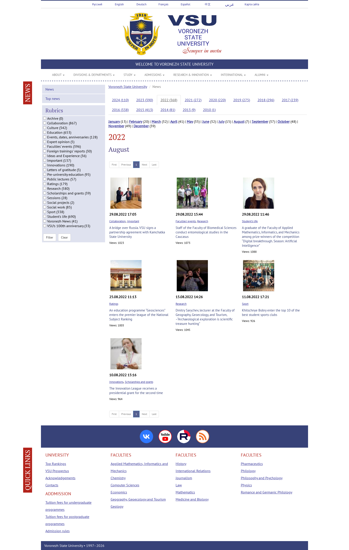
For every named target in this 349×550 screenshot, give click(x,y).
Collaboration (117, 221)
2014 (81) (167, 109)
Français (163, 4)
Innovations (116, 382)
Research (202, 221)
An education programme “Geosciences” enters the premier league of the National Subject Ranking (138, 314)
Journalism (184, 478)
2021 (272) (193, 100)
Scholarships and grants (139, 382)
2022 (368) (168, 100)
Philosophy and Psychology (261, 478)
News (49, 93)
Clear (64, 241)
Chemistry (118, 478)
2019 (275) (241, 100)
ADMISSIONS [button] (154, 75)
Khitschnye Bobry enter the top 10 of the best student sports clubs (271, 312)
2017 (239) (290, 100)
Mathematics (185, 492)
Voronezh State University (127, 86)
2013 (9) (189, 109)
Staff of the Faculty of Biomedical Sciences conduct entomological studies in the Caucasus (206, 232)
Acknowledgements (60, 478)
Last (154, 164)
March (156, 121)
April (173, 121)
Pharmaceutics (252, 463)
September (260, 121)
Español (185, 4)
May (190, 121)
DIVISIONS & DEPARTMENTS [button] (94, 75)
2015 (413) (144, 109)
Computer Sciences (125, 485)
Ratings (113, 304)
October (284, 121)
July (221, 121)
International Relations (193, 471)
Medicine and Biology (192, 499)
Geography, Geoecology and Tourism (138, 499)
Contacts (51, 485)
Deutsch (141, 4)
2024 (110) (120, 100)
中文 (208, 4)
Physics (246, 485)
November (116, 126)
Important (133, 221)
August (239, 121)
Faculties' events (186, 221)
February (135, 121)
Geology (117, 506)
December (141, 126)
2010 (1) (209, 109)
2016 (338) (120, 109)
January (114, 121)
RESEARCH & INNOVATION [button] (192, 75)
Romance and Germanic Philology (266, 492)
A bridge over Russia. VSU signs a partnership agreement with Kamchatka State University (137, 232)
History (181, 463)
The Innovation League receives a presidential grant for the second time (136, 390)
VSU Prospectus (57, 471)
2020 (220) (217, 100)
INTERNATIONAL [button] (233, 75)
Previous (126, 164)
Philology (248, 471)
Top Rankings (55, 463)
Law (179, 485)
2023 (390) (144, 100)
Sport (245, 304)
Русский (97, 4)
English (119, 4)
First (114, 164)
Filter (49, 241)
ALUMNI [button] (261, 75)
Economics (119, 492)
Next (144, 164)
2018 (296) (266, 100)
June (205, 121)
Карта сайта (252, 4)
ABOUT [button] (58, 75)
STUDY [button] (130, 75)
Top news (52, 102)
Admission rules (57, 531)
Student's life (250, 221)
